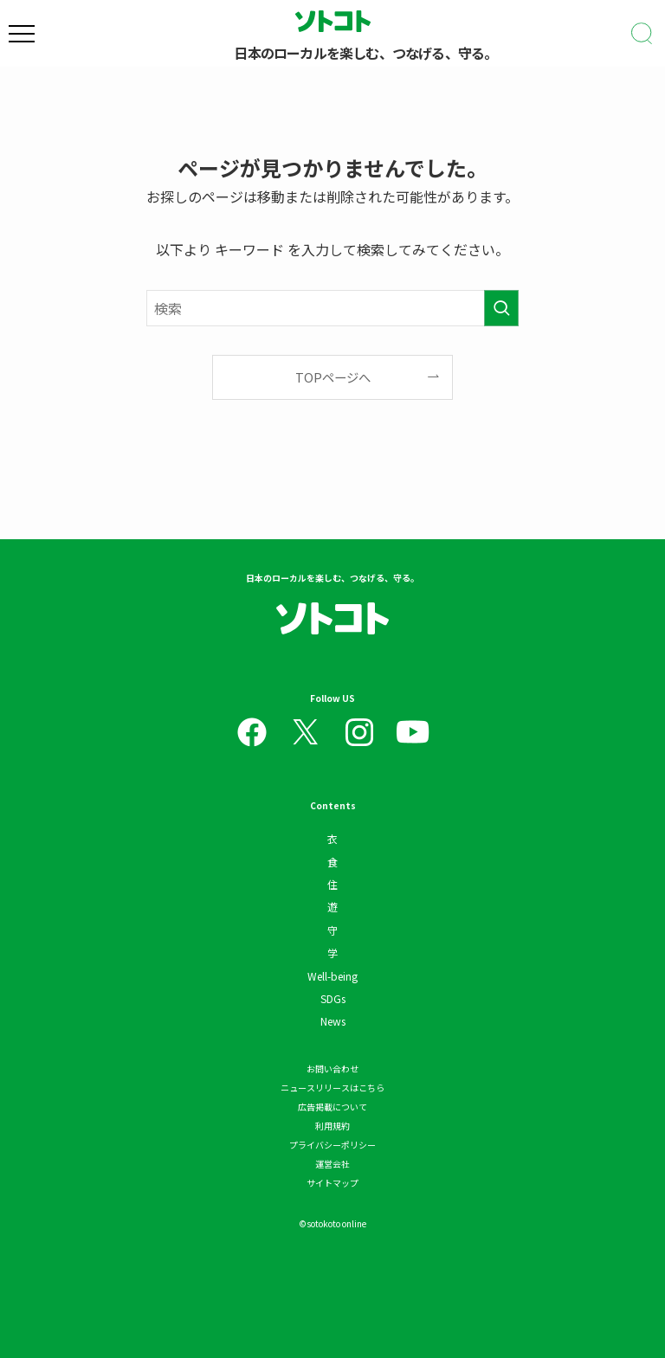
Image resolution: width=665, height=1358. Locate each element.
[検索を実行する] (501, 308)
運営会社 (332, 1163)
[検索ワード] (332, 308)
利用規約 (332, 1125)
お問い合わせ (332, 1068)
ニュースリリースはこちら (332, 1087)
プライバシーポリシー (332, 1144)
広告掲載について (332, 1106)
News (332, 1021)
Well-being (332, 976)
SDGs (332, 998)
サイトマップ (332, 1182)
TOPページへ (333, 377)
